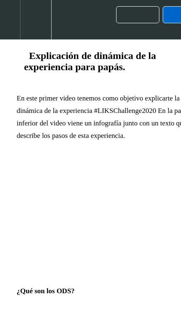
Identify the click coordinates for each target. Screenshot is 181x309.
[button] (10, 19)
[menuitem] (35, 19)
